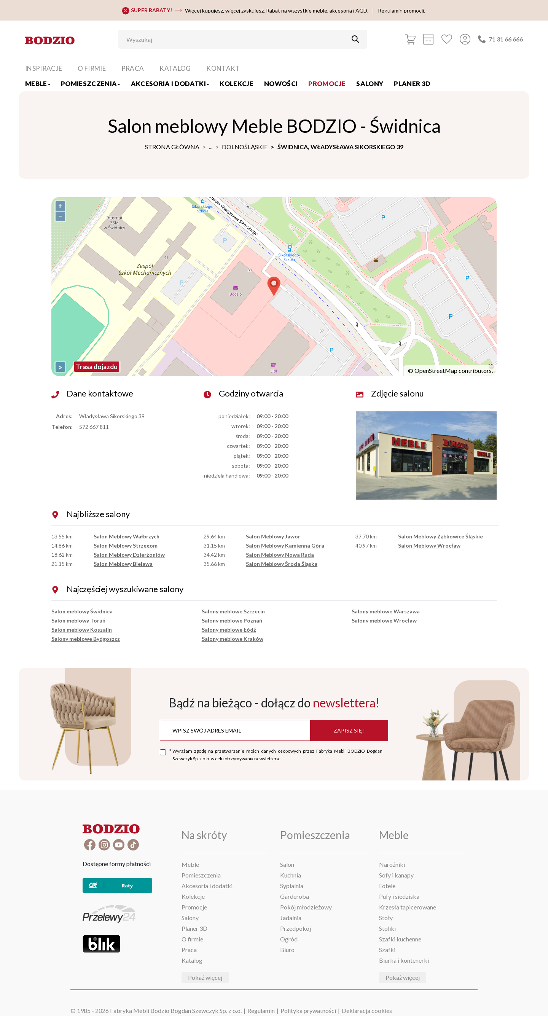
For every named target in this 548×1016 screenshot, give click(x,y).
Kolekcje (236, 84)
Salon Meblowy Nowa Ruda (280, 554)
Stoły (386, 917)
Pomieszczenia (90, 84)
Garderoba (294, 896)
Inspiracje (43, 68)
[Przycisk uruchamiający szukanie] (355, 39)
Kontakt (223, 68)
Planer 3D (412, 84)
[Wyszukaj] (237, 39)
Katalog (175, 68)
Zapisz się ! (349, 730)
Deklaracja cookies (367, 1010)
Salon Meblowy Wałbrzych (126, 536)
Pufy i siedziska (399, 896)
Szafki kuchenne (400, 939)
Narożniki (392, 864)
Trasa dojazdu (97, 367)
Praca (132, 68)
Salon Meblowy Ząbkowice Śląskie (440, 536)
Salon (287, 864)
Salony (369, 84)
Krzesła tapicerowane (407, 907)
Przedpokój (295, 928)
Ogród (289, 939)
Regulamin (261, 1010)
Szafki (387, 949)
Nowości (281, 84)
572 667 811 (94, 427)
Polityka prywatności (308, 1010)
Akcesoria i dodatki (170, 84)
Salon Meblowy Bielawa (123, 564)
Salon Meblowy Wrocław (429, 545)
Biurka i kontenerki (404, 960)
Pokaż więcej (205, 977)
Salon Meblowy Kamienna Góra (285, 545)
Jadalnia (290, 917)
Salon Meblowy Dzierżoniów (129, 554)
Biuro (287, 949)
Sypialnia (291, 885)
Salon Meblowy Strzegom (126, 545)
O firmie (92, 68)
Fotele (387, 885)
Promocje (327, 84)
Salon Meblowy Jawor (273, 536)
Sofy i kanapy (396, 875)
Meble (37, 84)
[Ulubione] (446, 39)
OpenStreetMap (435, 370)
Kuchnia (290, 875)
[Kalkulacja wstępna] (428, 39)
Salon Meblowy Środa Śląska (281, 564)
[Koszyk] (410, 39)
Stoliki (387, 928)
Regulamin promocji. (401, 10)
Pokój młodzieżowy (306, 907)
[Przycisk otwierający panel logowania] (465, 39)
